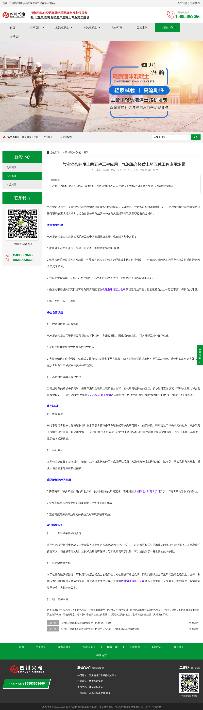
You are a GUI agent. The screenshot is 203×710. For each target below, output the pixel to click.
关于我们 (182, 3)
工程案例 (142, 27)
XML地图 (135, 706)
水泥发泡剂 (66, 137)
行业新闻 (12, 176)
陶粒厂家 (117, 27)
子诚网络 (156, 706)
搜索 (196, 137)
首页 (12, 27)
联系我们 (195, 3)
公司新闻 (12, 167)
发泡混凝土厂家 (30, 137)
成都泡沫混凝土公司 (114, 289)
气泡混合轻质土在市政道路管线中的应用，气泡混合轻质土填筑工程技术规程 (100, 629)
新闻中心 (167, 27)
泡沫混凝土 (90, 27)
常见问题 (12, 184)
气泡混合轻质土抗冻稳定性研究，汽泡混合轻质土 (86, 622)
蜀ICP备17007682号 (119, 706)
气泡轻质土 (49, 137)
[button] (99, 128)
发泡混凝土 (62, 27)
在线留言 (101, 655)
